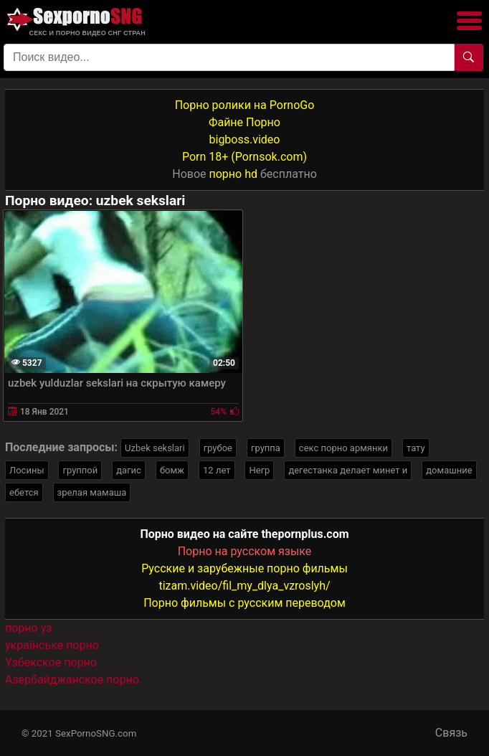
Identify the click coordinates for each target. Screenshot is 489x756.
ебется (24, 492)
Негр (259, 470)
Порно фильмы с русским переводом (244, 603)
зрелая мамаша (92, 492)
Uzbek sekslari (155, 448)
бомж (172, 470)
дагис (128, 470)
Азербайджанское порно (72, 679)
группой (80, 470)
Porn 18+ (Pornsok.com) (244, 157)
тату (416, 448)
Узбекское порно (51, 662)
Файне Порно (244, 122)
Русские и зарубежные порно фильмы (244, 568)
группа (265, 448)
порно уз (28, 628)
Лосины (26, 470)
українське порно (52, 645)
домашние (449, 470)
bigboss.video (244, 139)
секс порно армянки (343, 448)
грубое (218, 448)
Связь (451, 733)
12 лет (216, 470)
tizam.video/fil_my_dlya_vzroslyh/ (244, 585)
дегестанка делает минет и (347, 470)
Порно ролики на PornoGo (245, 105)
